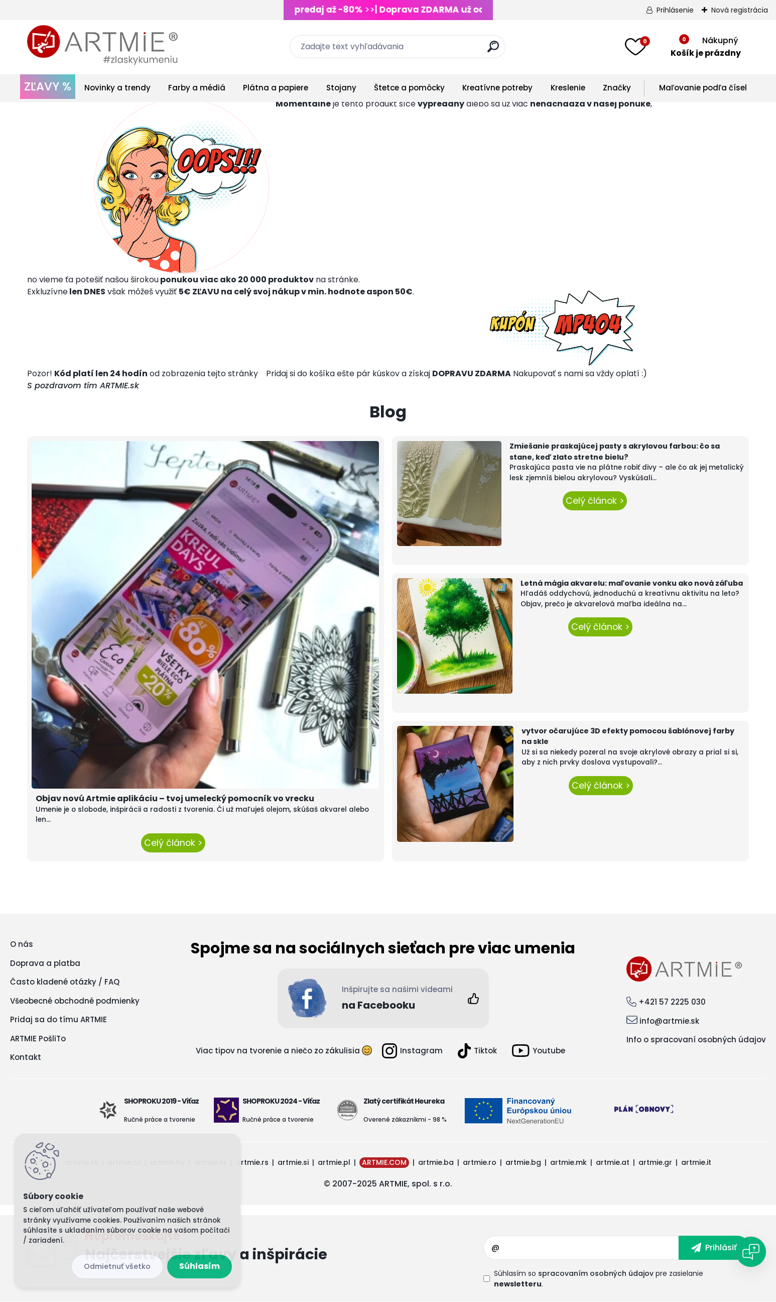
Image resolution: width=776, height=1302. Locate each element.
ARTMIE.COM (384, 1162)
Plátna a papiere (275, 87)
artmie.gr (655, 1162)
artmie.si (293, 1162)
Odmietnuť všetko (117, 1266)
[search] (493, 50)
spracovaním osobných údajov (596, 1273)
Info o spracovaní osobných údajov (696, 1039)
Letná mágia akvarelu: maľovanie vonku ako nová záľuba (632, 583)
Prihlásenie (675, 10)
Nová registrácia (739, 10)
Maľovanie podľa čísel (703, 87)
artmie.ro (479, 1162)
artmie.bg (523, 1162)
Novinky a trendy (117, 87)
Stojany (341, 87)
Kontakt (25, 1057)
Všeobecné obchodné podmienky (75, 1001)
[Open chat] (751, 1252)
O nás (21, 944)
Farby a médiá (196, 87)
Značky (617, 87)
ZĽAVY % (47, 86)
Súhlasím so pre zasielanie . (598, 1278)
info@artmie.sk (669, 1021)
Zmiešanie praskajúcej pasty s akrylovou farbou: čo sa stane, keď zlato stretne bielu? (614, 451)
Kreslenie (568, 87)
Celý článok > (173, 843)
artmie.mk (568, 1162)
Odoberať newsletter (284, 1247)
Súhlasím (199, 1266)
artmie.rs (252, 1162)
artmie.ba (436, 1162)
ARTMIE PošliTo (38, 1038)
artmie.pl (334, 1162)
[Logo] (102, 45)
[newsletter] (714, 1247)
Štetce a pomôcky (409, 87)
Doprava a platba (45, 963)
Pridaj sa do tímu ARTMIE (58, 1019)
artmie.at (612, 1162)
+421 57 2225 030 (672, 1002)
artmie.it (696, 1162)
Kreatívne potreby (497, 87)
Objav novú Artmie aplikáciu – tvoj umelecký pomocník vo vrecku (175, 798)
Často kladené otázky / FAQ (64, 981)
